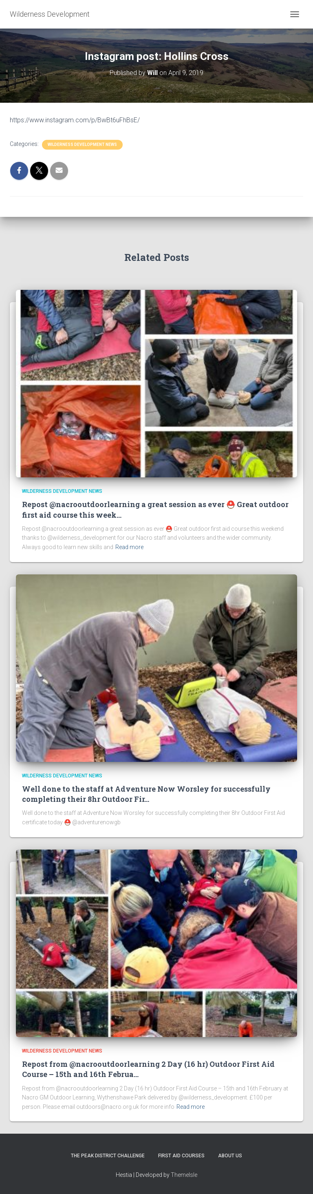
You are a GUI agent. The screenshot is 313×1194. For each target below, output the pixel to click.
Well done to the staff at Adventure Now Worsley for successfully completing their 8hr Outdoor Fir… (146, 794)
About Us (230, 1156)
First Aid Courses (181, 1156)
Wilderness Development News (82, 144)
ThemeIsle (184, 1175)
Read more (129, 547)
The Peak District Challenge (108, 1156)
